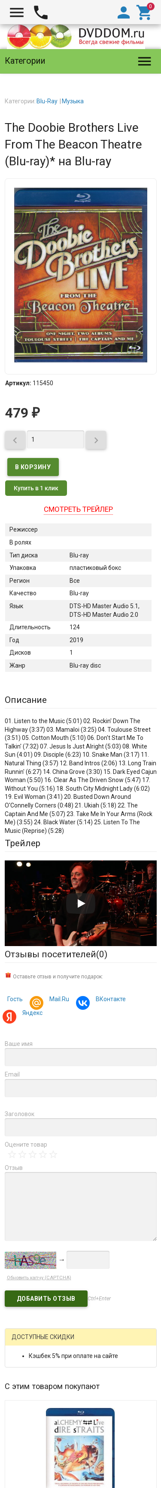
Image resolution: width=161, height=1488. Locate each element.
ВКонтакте (109, 1000)
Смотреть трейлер (78, 509)
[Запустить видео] (80, 903)
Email (12, 1074)
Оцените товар (26, 1144)
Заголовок (19, 1114)
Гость (15, 999)
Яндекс (31, 1013)
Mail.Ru (58, 1000)
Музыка (73, 101)
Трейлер (22, 843)
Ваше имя (19, 1043)
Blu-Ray (47, 101)
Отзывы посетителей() (56, 954)
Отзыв (14, 1167)
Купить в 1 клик (36, 488)
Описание (26, 700)
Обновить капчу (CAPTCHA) (39, 1278)
